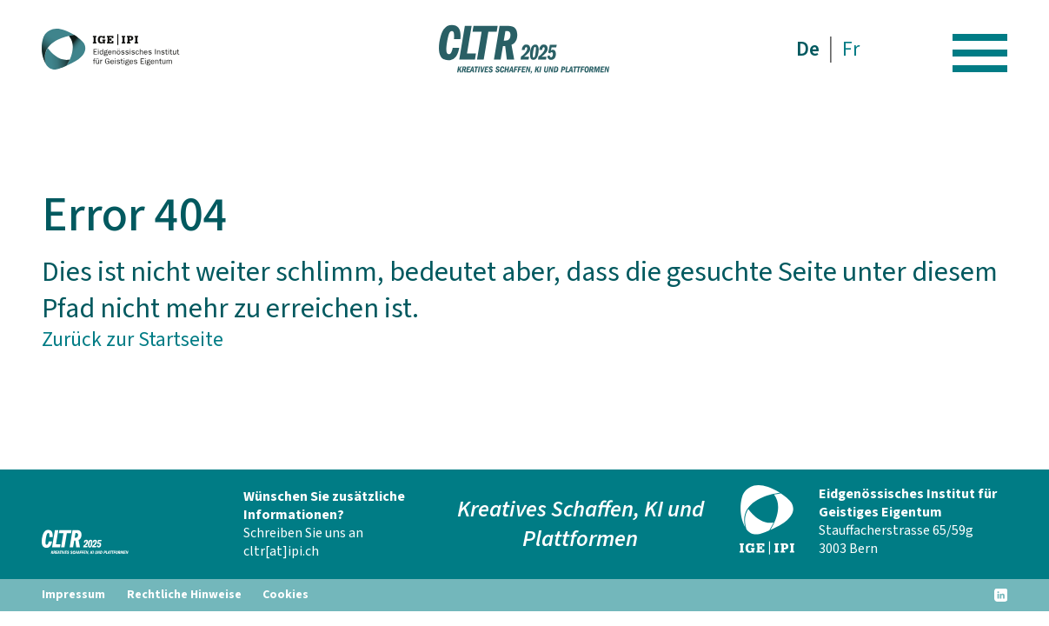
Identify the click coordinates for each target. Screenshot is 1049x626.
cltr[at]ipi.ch (281, 551)
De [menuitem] (808, 50)
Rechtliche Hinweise (184, 595)
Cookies (285, 595)
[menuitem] (808, 50)
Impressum (73, 595)
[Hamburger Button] (980, 49)
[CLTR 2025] (116, 49)
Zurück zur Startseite (132, 339)
